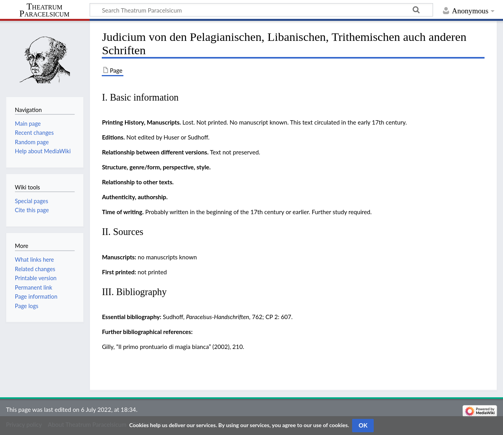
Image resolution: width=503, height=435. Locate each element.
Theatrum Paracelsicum (44, 10)
